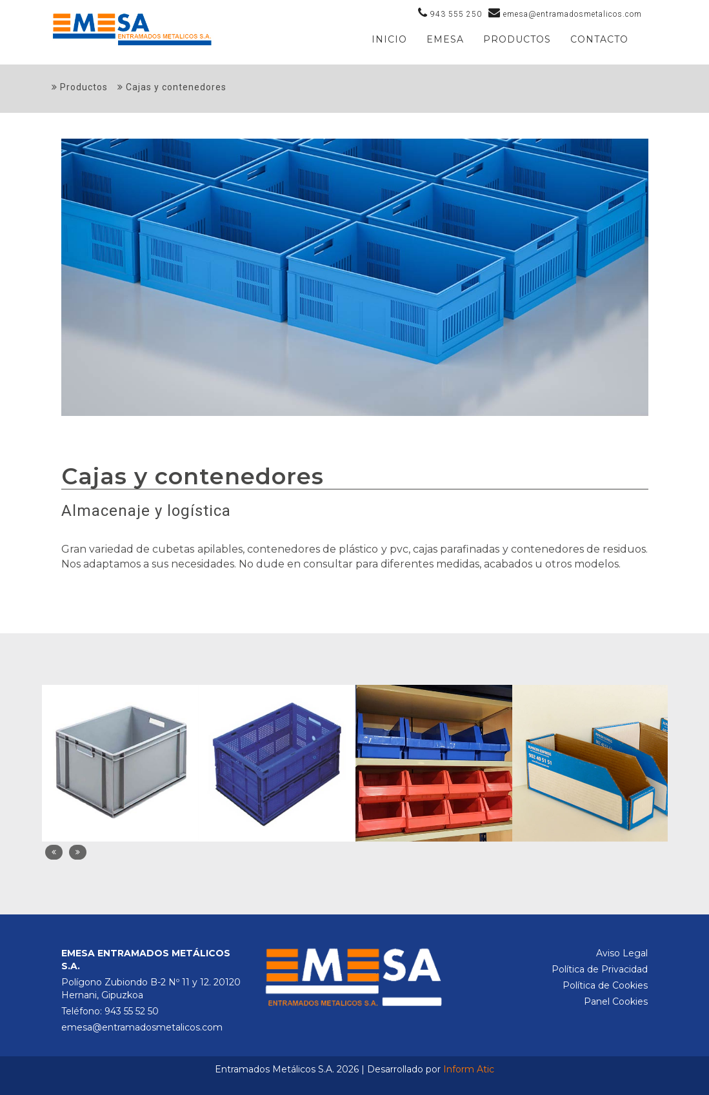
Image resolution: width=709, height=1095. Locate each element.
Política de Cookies (605, 985)
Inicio (389, 39)
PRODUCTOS (517, 39)
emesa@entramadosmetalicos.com (142, 1027)
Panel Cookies (616, 1001)
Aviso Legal (622, 953)
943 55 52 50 (132, 1011)
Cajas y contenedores (171, 87)
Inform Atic (468, 1069)
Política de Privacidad (600, 969)
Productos (80, 87)
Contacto (599, 39)
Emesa (445, 39)
